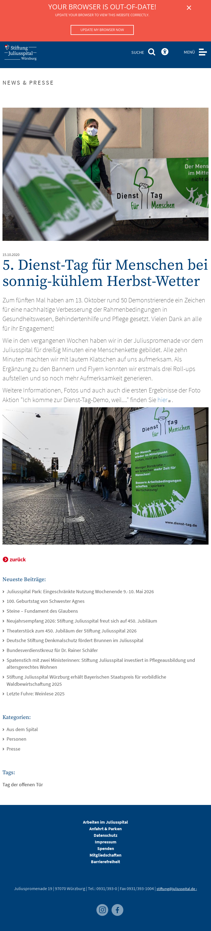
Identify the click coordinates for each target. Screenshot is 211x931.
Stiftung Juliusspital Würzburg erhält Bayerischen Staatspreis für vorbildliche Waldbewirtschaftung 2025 (86, 680)
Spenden (105, 848)
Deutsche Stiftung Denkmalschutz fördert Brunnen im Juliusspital (75, 640)
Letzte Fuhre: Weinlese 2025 (36, 693)
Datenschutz (105, 835)
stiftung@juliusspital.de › (177, 888)
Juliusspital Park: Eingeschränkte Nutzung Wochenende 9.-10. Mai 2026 (80, 591)
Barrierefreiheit (105, 861)
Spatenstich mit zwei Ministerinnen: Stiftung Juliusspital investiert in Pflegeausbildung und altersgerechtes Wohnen (101, 663)
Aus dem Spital (22, 729)
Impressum (105, 841)
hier (164, 399)
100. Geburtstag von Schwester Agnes (46, 601)
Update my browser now (102, 29)
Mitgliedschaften (105, 855)
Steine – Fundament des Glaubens (42, 611)
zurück (18, 559)
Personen (16, 739)
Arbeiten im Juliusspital (105, 822)
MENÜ (189, 52)
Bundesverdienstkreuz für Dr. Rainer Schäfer (52, 650)
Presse (13, 749)
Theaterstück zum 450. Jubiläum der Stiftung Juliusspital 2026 (72, 631)
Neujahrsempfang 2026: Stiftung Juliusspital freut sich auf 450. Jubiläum (82, 621)
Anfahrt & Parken (105, 828)
